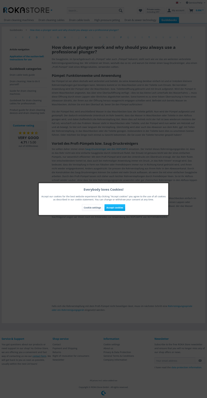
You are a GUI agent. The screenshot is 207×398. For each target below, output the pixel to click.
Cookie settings (92, 207)
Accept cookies (114, 207)
